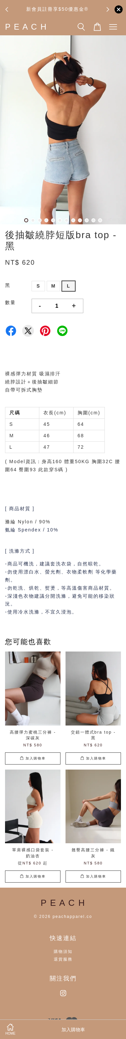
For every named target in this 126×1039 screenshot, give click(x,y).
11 (93, 220)
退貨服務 (63, 959)
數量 (10, 302)
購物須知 (63, 951)
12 (100, 220)
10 (87, 220)
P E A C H (26, 26)
